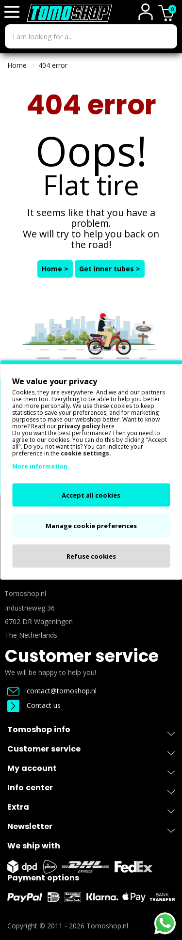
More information (39, 466)
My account (91, 770)
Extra (91, 809)
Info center (91, 789)
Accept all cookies (91, 495)
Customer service (82, 656)
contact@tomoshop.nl (52, 690)
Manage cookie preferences (91, 525)
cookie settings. (86, 453)
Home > (55, 268)
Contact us (34, 705)
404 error (52, 65)
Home (17, 65)
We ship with (33, 845)
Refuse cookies (91, 556)
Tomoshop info (91, 731)
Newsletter (91, 828)
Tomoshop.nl (107, 925)
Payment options (43, 877)
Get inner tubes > (109, 268)
